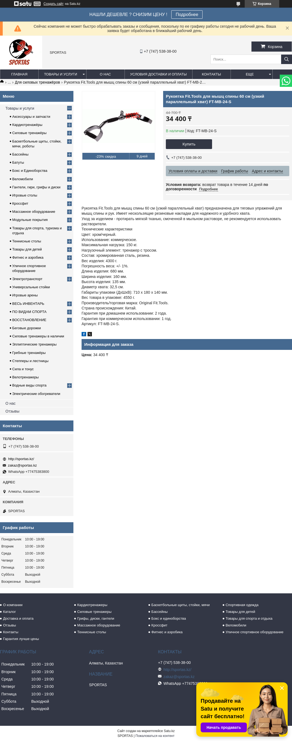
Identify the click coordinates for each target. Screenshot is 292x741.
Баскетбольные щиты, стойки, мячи (180, 605)
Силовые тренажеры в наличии (38, 336)
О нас (105, 74)
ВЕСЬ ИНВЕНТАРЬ (28, 304)
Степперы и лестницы (30, 361)
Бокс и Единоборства (29, 171)
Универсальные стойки (31, 287)
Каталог (9, 612)
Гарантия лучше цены (21, 639)
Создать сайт (54, 4)
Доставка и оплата (18, 618)
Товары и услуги (60, 74)
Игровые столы (24, 195)
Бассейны (20, 154)
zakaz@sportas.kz (22, 465)
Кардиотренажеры (92, 605)
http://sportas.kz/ (21, 459)
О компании (13, 605)
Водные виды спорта (29, 385)
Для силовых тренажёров (37, 82)
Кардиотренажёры (27, 125)
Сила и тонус (23, 369)
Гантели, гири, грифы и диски (36, 187)
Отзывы (12, 411)
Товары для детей (27, 249)
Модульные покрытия (30, 220)
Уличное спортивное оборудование (255, 632)
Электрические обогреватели (36, 394)
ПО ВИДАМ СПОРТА (29, 312)
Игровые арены (25, 295)
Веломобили (22, 179)
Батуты (18, 162)
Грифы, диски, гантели (95, 618)
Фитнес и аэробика (28, 257)
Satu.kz (169, 731)
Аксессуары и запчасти (31, 117)
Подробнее (187, 14)
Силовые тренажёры (29, 133)
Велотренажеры (25, 377)
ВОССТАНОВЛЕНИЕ (29, 320)
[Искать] (286, 59)
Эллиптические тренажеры (34, 344)
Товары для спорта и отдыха (249, 618)
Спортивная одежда (242, 605)
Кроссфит (20, 203)
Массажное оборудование (33, 212)
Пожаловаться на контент (154, 736)
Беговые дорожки (26, 328)
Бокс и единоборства (168, 618)
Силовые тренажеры (94, 612)
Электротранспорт (27, 279)
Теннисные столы (26, 241)
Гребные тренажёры (29, 353)
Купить (188, 144)
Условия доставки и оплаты (158, 74)
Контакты (211, 74)
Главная (19, 74)
